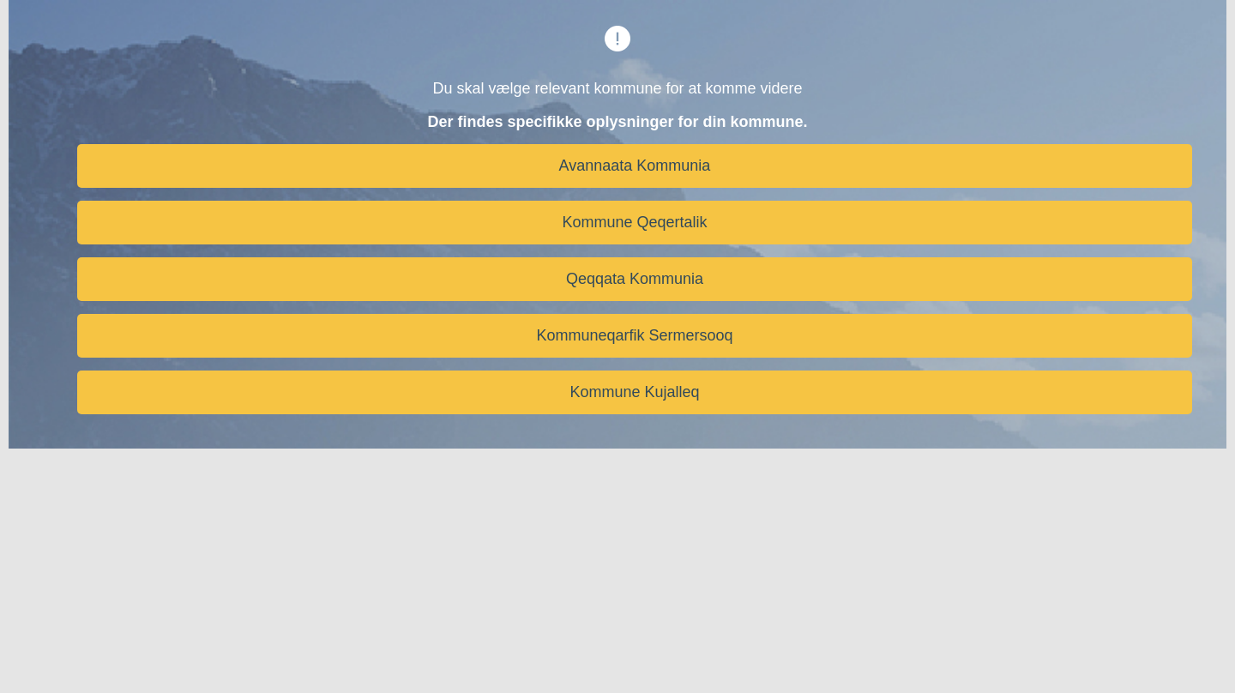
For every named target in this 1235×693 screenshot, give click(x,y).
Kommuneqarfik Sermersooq (634, 335)
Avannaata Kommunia (635, 165)
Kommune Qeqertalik (634, 222)
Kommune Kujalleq (634, 392)
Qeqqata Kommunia (634, 278)
